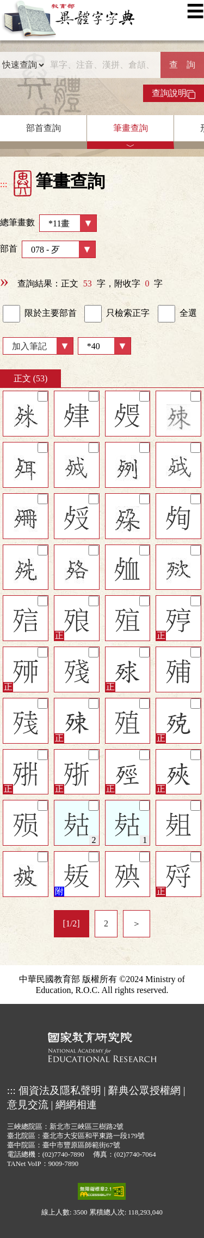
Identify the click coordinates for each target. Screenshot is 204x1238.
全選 (177, 313)
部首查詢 (43, 128)
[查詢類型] (23, 65)
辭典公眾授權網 (144, 1090)
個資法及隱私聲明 (59, 1090)
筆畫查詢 (130, 128)
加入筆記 (29, 346)
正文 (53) (31, 378)
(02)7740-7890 (63, 1154)
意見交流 (27, 1104)
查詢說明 (173, 93)
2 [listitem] (106, 923)
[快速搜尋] (102, 65)
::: (3, 184)
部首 (48, 249)
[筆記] (43, 396)
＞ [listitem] (136, 923)
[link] (11, 313)
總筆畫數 (48, 223)
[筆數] (104, 346)
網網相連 (76, 1104)
